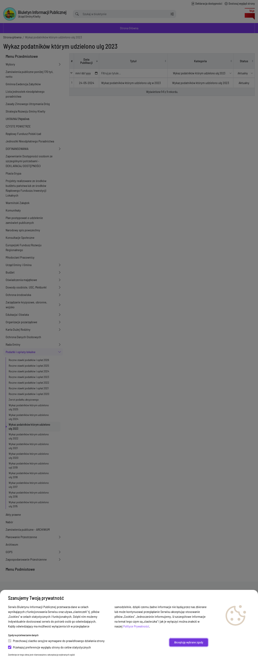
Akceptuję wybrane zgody (188, 642)
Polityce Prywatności (136, 626)
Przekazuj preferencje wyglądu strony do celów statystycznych (49, 647)
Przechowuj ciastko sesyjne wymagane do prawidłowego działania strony (56, 641)
